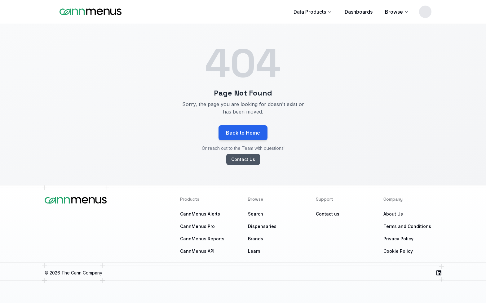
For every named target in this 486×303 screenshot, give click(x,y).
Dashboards (359, 12)
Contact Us (243, 159)
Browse (397, 12)
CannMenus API (197, 251)
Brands (255, 238)
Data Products (313, 12)
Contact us (327, 213)
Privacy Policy (398, 238)
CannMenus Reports (202, 238)
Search (255, 213)
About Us (393, 213)
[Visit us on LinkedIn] (438, 272)
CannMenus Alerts (200, 213)
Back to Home (243, 133)
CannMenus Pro (197, 226)
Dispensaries (262, 226)
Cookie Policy (398, 251)
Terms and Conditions (407, 226)
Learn (254, 251)
